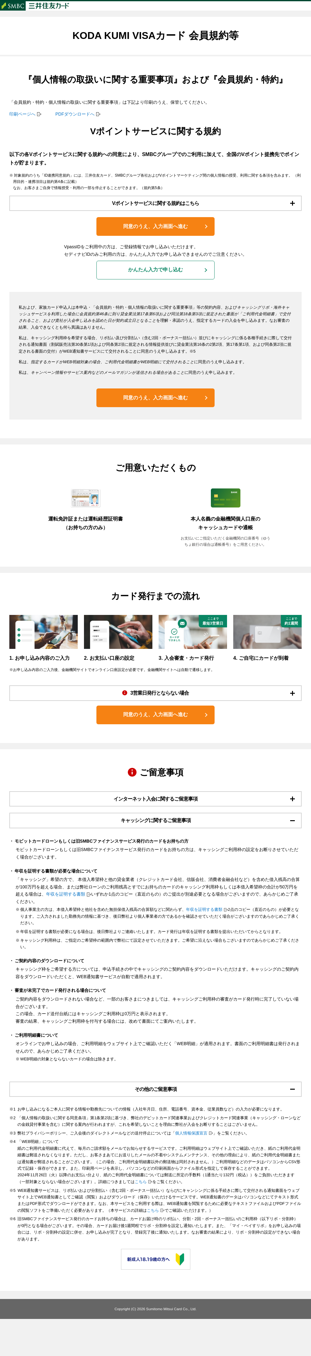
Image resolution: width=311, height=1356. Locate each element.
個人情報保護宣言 (191, 1170)
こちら (141, 1219)
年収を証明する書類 (65, 927)
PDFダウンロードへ (75, 126)
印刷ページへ (22, 126)
